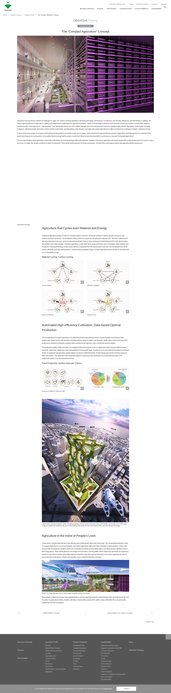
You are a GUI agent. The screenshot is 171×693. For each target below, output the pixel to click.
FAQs (74, 664)
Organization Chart (50, 656)
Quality (103, 658)
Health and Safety (106, 661)
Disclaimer (76, 669)
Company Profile (51, 642)
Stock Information (78, 656)
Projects (20, 650)
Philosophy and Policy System (109, 645)
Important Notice (78, 666)
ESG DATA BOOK (106, 679)
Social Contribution (106, 672)
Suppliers (103, 669)
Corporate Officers (50, 658)
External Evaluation (106, 677)
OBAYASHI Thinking (142, 4)
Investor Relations (80, 642)
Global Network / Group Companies (55, 669)
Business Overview (24, 642)
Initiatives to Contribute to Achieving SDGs (113, 674)
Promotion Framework (107, 651)
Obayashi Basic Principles (52, 648)
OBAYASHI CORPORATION (117, 4)
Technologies (22, 658)
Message (48, 645)
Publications (48, 672)
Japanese (164, 4)
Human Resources (106, 664)
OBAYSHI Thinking (136, 650)
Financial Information (79, 651)
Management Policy (79, 645)
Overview (48, 653)
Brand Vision (49, 666)
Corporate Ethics (106, 666)
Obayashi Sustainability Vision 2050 (111, 648)
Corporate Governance (79, 648)
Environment (104, 656)
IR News (75, 661)
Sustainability (106, 642)
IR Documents (77, 653)
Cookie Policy (107, 689)
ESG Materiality (105, 653)
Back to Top (150, 622)
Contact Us (154, 4)
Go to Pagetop (168, 637)
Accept (126, 689)
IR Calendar (76, 658)
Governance (48, 664)
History (47, 661)
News (131, 4)
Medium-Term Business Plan (53, 651)
